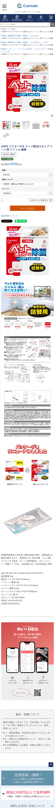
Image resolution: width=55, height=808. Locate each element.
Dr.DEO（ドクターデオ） (36, 49)
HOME (3, 29)
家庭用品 (11, 36)
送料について (8, 179)
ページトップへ (51, 764)
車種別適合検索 (17, 18)
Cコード (6, 189)
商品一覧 (5, 18)
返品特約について (9, 216)
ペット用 (43, 42)
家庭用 (50, 49)
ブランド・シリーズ (16, 49)
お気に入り (29, 18)
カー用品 (11, 29)
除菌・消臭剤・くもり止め (27, 36)
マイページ (41, 18)
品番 (4, 170)
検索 (52, 24)
